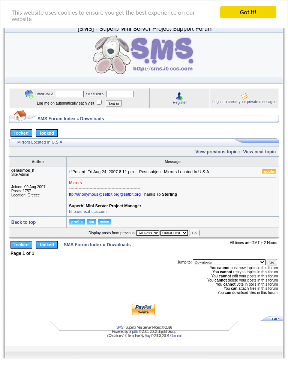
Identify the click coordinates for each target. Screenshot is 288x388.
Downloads (92, 118)
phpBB (133, 332)
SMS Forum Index (56, 118)
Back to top (23, 222)
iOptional (175, 336)
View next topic (259, 151)
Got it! (248, 12)
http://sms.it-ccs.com (87, 211)
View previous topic (216, 151)
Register (180, 102)
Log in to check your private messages (244, 101)
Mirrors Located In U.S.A (39, 142)
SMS (119, 327)
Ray (147, 336)
